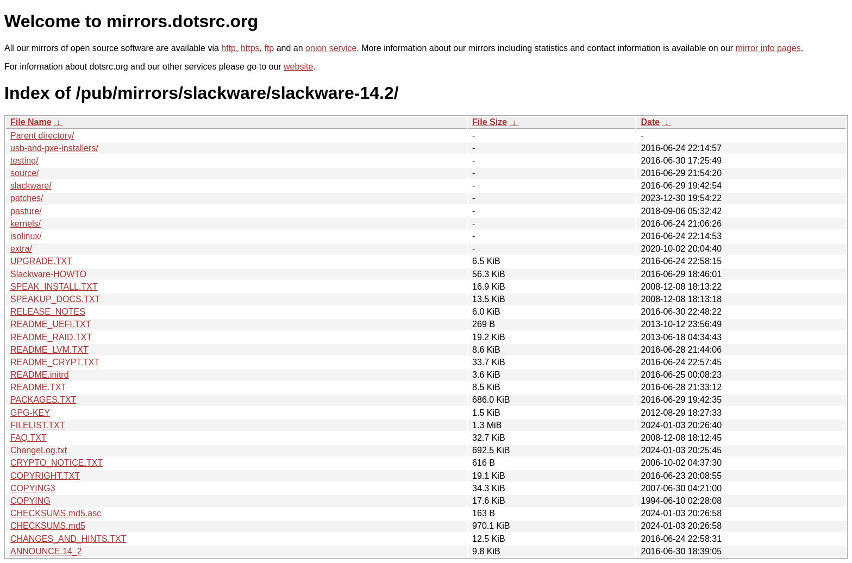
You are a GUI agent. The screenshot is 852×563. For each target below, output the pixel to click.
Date (650, 122)
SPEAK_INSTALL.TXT (54, 286)
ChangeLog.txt (38, 450)
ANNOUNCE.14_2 (46, 551)
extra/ (21, 248)
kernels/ (25, 223)
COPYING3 (32, 488)
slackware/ (31, 185)
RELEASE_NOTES (47, 311)
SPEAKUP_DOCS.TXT (55, 299)
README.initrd (39, 374)
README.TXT (38, 387)
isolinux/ (26, 236)
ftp (269, 48)
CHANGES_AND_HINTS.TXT (68, 538)
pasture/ (26, 211)
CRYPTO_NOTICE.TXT (56, 462)
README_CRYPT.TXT (54, 362)
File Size (489, 122)
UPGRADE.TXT (41, 261)
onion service (330, 48)
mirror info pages (768, 48)
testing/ (24, 160)
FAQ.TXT (28, 437)
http (228, 48)
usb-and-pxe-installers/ (54, 148)
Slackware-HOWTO (48, 274)
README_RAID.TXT (51, 337)
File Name (31, 122)
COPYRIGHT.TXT (45, 475)
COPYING (30, 500)
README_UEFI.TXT (50, 324)
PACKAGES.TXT (43, 399)
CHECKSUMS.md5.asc (55, 513)
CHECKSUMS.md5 (47, 525)
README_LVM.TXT (49, 349)
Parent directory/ (42, 135)
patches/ (26, 198)
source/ (24, 173)
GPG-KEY (30, 412)
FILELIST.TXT (37, 425)
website (298, 66)
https (250, 48)
